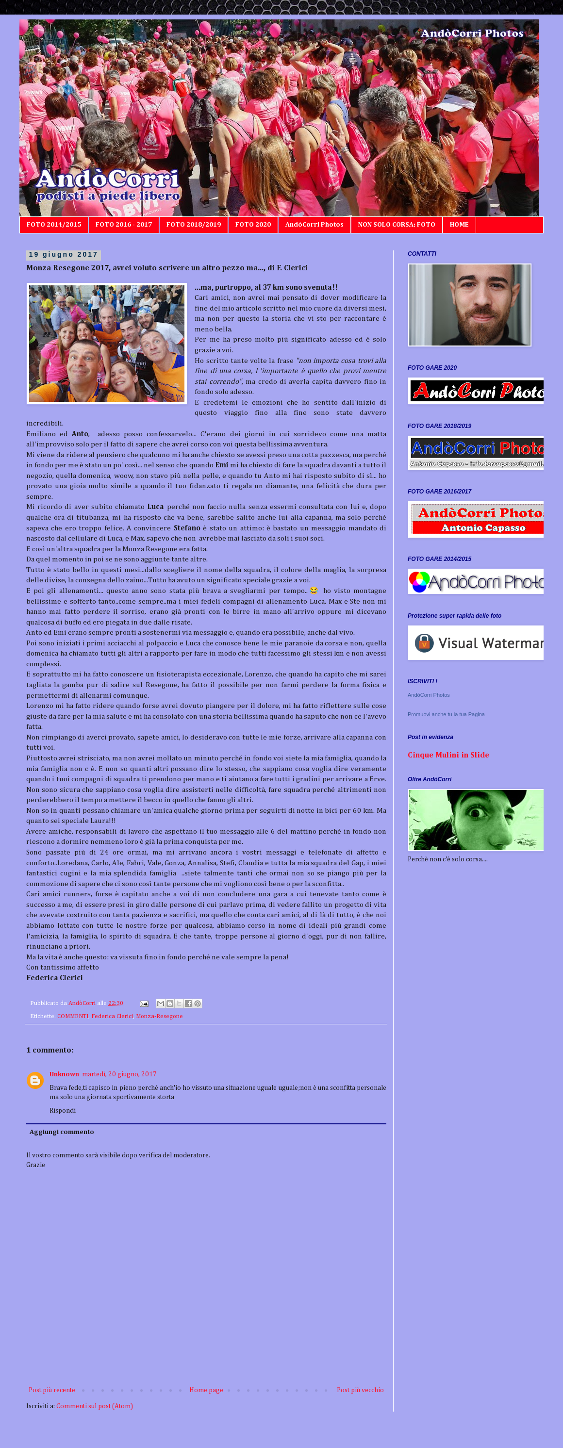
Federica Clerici (112, 1016)
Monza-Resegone (159, 1016)
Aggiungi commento (62, 1132)
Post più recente (52, 1390)
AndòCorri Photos (314, 224)
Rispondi (63, 1110)
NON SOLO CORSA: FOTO (396, 224)
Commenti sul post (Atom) (94, 1406)
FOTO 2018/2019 (193, 224)
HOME (459, 224)
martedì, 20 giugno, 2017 (119, 1074)
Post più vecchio (360, 1390)
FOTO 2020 (253, 224)
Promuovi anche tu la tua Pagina (446, 714)
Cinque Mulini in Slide (448, 755)
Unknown (64, 1074)
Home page (206, 1390)
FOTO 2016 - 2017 (124, 224)
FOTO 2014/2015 (54, 224)
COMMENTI (72, 1016)
